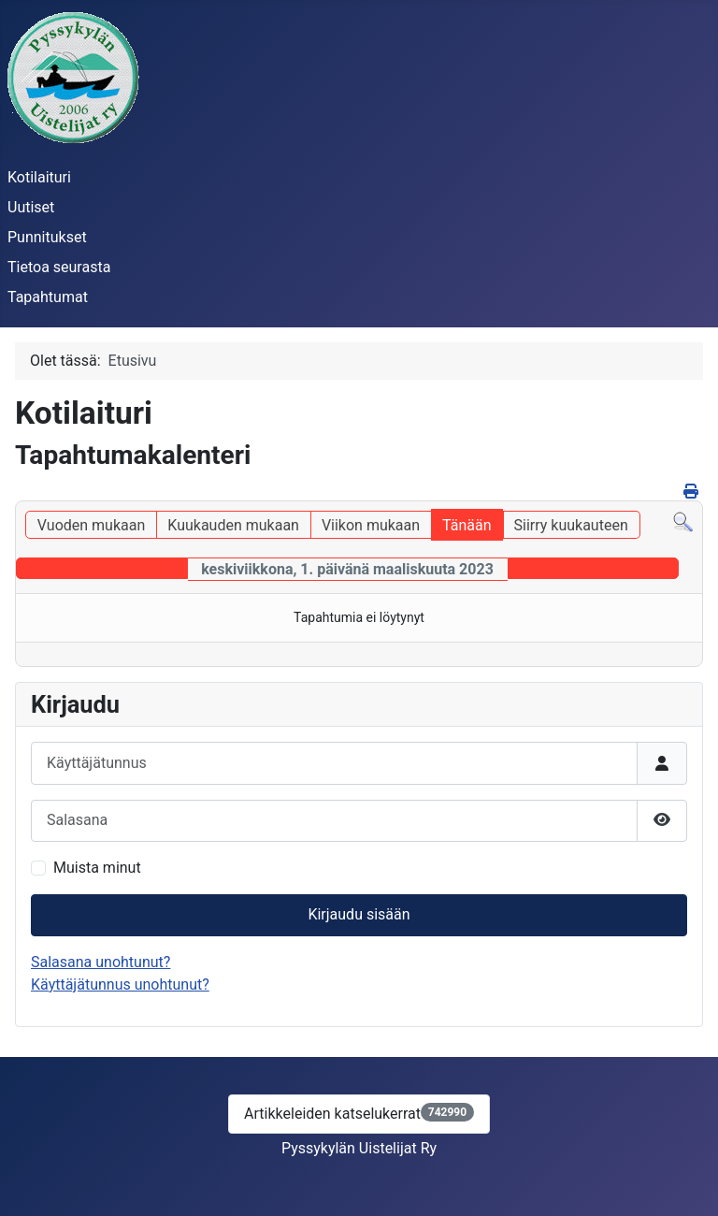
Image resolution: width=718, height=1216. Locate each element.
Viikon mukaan (371, 525)
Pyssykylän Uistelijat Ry (359, 1148)
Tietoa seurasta (58, 267)
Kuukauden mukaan (233, 525)
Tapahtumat (47, 297)
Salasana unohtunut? (100, 962)
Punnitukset (47, 237)
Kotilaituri (39, 177)
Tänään (466, 525)
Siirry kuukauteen (571, 525)
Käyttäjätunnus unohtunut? (120, 984)
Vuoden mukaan (91, 525)
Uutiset (30, 207)
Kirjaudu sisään (358, 914)
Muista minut (97, 867)
